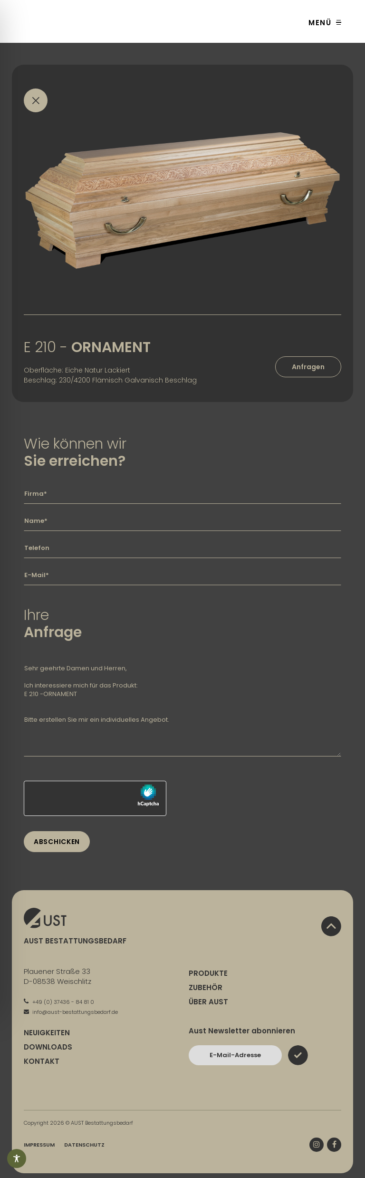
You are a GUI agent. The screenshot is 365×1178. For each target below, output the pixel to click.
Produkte (208, 973)
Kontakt (41, 1061)
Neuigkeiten (47, 1033)
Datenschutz (84, 1145)
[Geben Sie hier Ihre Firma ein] (182, 494)
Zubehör (205, 987)
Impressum (39, 1145)
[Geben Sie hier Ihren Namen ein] (182, 521)
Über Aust (208, 1002)
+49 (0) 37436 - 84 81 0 (59, 1002)
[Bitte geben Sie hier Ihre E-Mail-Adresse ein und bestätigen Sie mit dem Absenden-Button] (235, 1055)
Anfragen (308, 367)
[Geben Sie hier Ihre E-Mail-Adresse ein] (182, 575)
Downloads (48, 1047)
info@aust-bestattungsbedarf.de (71, 1012)
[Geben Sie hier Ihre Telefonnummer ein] (182, 548)
